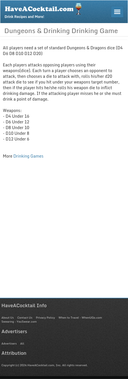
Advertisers (9, 343)
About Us (7, 317)
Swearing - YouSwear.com (19, 321)
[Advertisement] (64, 233)
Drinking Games (28, 156)
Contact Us (24, 317)
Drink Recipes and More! (45, 10)
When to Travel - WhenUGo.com (80, 317)
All (22, 343)
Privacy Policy (45, 317)
